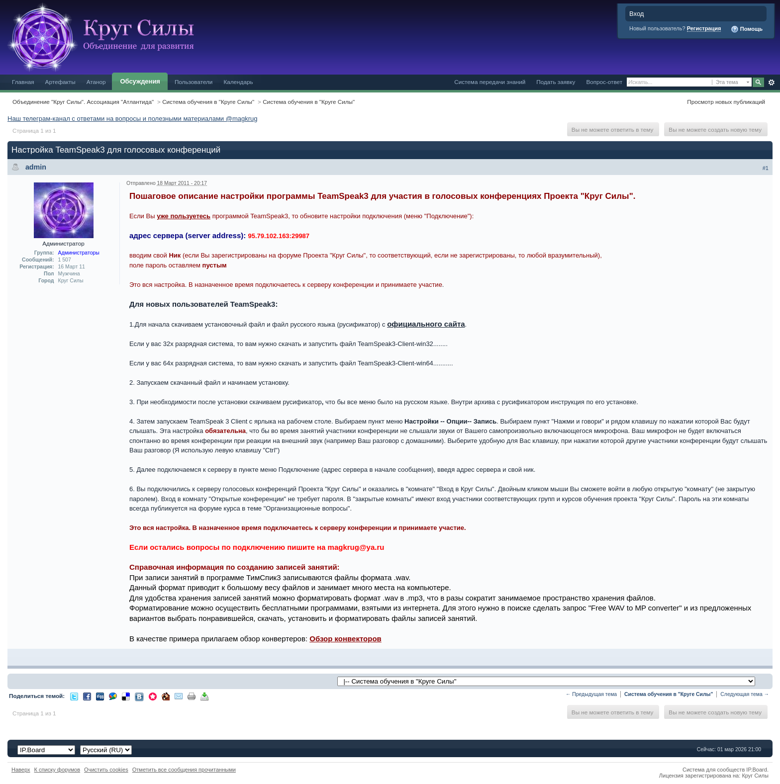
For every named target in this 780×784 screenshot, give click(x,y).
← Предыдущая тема (591, 694)
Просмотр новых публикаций (726, 101)
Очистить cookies (106, 770)
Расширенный (771, 82)
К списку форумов (57, 770)
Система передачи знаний (489, 82)
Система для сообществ (713, 770)
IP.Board (756, 770)
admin (35, 167)
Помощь (747, 29)
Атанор (96, 82)
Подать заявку (555, 82)
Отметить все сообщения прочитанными (184, 770)
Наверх (20, 770)
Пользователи (194, 82)
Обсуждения (140, 81)
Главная (23, 82)
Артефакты (60, 82)
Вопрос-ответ (604, 82)
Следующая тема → (744, 694)
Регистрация (704, 28)
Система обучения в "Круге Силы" (208, 101)
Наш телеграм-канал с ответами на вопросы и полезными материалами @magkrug (132, 118)
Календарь (238, 82)
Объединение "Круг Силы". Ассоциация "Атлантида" (83, 101)
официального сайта (426, 324)
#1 (766, 168)
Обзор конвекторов (345, 638)
